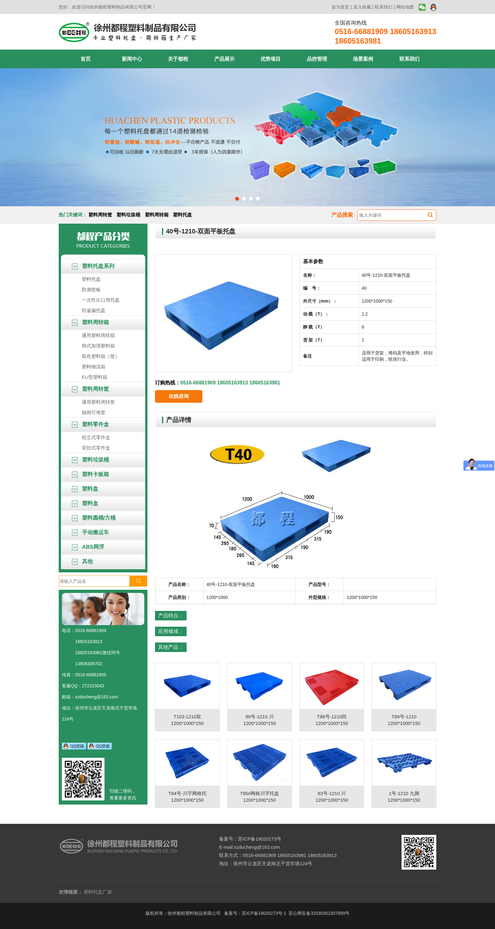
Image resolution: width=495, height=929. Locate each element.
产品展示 (224, 59)
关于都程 (178, 59)
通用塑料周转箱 (98, 335)
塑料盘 (85, 489)
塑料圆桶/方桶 (94, 518)
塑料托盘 (182, 214)
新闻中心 (132, 59)
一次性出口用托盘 (101, 300)
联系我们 (383, 6)
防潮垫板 (91, 289)
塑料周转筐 (100, 214)
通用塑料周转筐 (98, 402)
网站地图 (405, 6)
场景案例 (363, 59)
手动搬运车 (90, 532)
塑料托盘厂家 (98, 892)
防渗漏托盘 (93, 310)
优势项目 (270, 59)
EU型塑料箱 (94, 377)
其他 (82, 561)
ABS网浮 (88, 547)
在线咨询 (179, 396)
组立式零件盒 (96, 437)
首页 (86, 59)
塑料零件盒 (90, 424)
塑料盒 (85, 503)
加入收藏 (362, 6)
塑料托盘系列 (93, 266)
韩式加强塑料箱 (98, 345)
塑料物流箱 (93, 366)
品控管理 (317, 59)
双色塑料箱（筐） (101, 356)
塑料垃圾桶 (128, 214)
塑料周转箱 (157, 214)
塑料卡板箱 (90, 474)
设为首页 (340, 6)
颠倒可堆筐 (93, 412)
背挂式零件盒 (96, 447)
